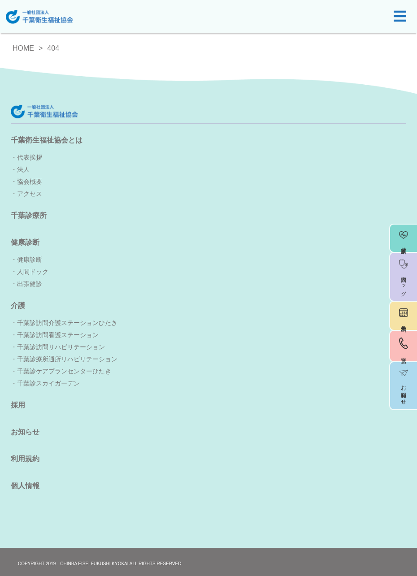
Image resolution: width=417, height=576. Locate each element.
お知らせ (25, 432)
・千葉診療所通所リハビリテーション (64, 359)
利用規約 (25, 459)
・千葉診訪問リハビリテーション (58, 347)
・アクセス (26, 193)
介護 (18, 305)
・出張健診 (26, 283)
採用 (18, 405)
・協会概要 (26, 181)
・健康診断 (26, 259)
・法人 (20, 169)
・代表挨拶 (26, 157)
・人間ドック (29, 271)
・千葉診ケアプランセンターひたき (61, 371)
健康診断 (25, 242)
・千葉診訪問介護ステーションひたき (64, 322)
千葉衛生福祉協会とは (47, 140)
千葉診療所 (29, 215)
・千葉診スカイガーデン (45, 383)
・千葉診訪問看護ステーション (55, 334)
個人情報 (25, 485)
